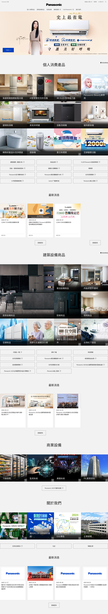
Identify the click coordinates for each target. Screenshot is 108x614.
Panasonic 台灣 (5, 1)
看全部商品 (104, 62)
